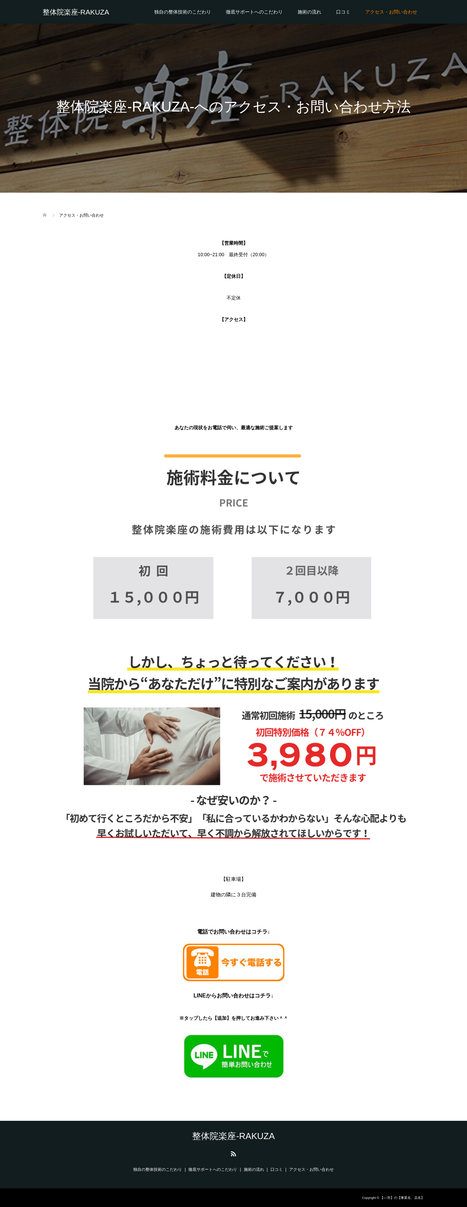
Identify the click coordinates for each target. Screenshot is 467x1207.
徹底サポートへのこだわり (254, 12)
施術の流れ (309, 12)
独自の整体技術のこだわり (182, 12)
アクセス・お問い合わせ (391, 12)
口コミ (343, 12)
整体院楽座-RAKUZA (76, 12)
